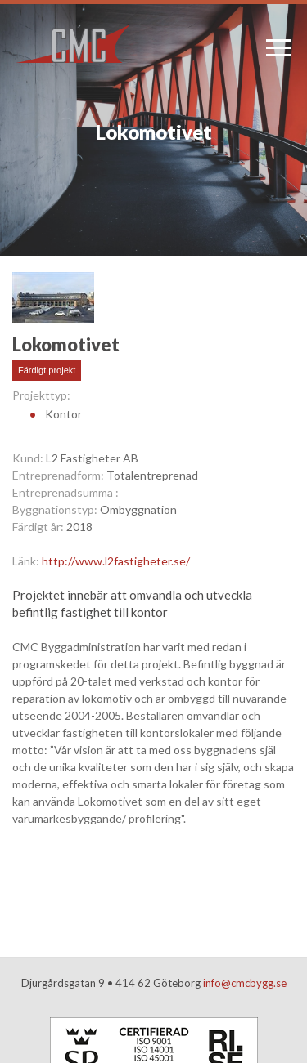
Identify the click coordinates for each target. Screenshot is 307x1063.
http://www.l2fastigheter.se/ (116, 561)
